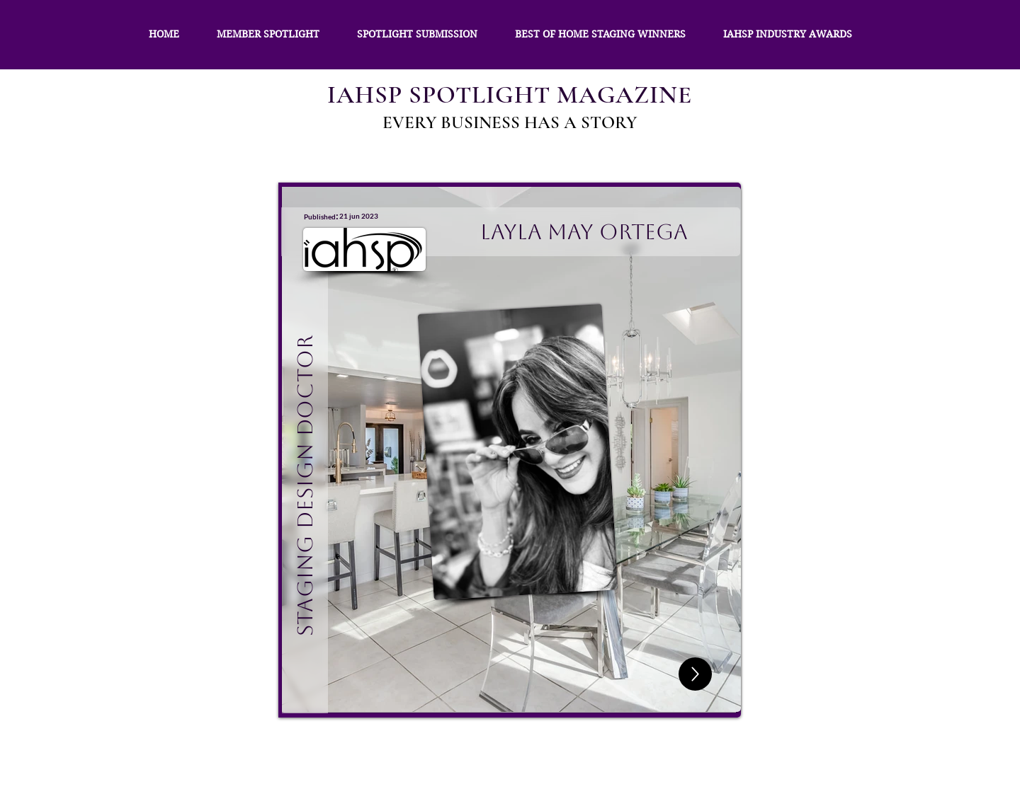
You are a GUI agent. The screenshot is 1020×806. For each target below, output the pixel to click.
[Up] (695, 674)
